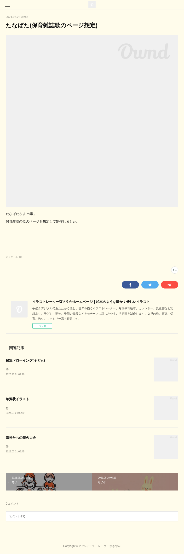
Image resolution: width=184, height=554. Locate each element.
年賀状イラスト (17, 399)
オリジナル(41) (14, 257)
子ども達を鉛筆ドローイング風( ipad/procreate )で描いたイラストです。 (52, 369)
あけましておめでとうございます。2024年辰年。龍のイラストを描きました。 (56, 408)
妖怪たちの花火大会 (21, 437)
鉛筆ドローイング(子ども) (25, 360)
